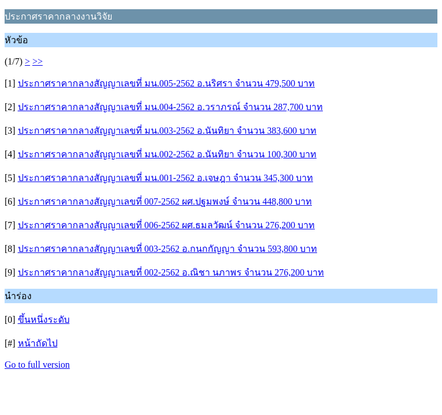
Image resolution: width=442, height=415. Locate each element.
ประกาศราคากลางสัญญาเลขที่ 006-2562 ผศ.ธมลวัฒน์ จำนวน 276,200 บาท (166, 225)
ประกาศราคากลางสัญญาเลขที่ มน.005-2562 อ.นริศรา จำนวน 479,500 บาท (166, 83)
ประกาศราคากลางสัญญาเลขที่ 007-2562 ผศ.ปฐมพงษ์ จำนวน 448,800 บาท (165, 201)
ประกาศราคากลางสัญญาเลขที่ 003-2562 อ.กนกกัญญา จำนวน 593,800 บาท (167, 249)
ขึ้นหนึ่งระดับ (44, 320)
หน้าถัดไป (38, 343)
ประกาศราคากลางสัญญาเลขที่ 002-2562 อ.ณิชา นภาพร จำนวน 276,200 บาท (171, 272)
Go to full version (37, 364)
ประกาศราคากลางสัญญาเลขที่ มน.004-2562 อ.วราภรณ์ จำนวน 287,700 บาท (170, 107)
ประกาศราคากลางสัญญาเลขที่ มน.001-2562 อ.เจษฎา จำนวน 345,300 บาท (165, 178)
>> (37, 61)
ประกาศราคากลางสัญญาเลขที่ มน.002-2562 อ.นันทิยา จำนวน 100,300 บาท (167, 154)
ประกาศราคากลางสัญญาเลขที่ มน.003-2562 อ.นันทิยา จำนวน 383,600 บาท (167, 130)
